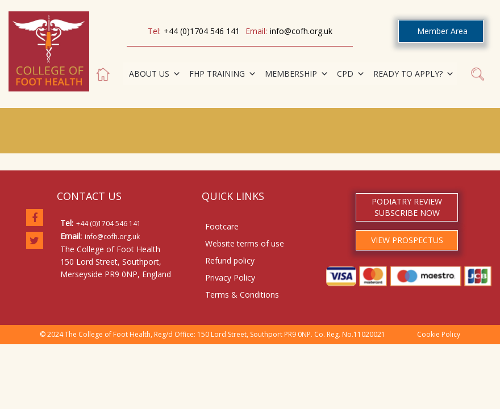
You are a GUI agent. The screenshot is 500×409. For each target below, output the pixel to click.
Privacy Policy (230, 277)
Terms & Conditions (242, 294)
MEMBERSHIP (296, 73)
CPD (351, 73)
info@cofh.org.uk (301, 31)
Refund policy (230, 260)
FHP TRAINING (222, 73)
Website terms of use (244, 243)
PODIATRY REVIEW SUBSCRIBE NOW (407, 207)
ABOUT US (155, 73)
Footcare (222, 226)
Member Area (442, 31)
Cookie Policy (438, 334)
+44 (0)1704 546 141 (202, 31)
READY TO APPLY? (413, 73)
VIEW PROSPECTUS (407, 240)
